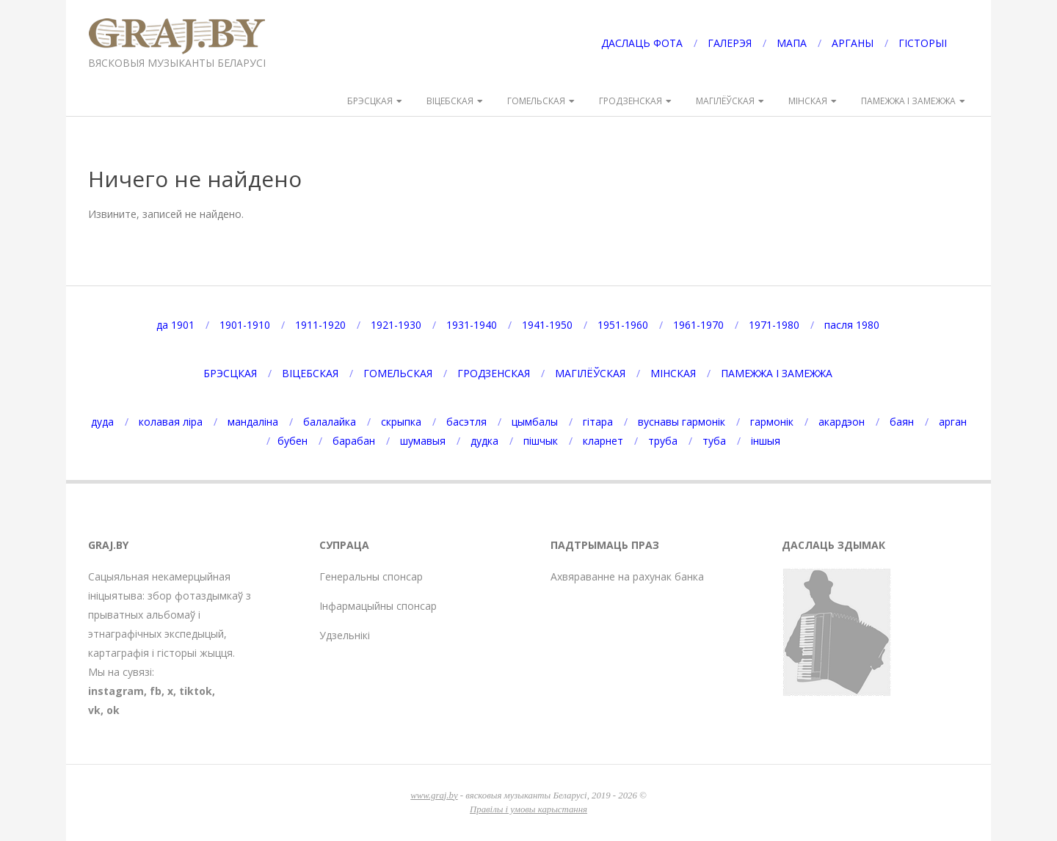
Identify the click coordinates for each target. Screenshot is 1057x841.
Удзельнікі (344, 635)
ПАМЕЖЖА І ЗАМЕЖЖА (908, 101)
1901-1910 (244, 325)
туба (714, 441)
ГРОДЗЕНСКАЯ (630, 101)
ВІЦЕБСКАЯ (449, 101)
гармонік (771, 422)
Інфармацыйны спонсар (378, 606)
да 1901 (175, 325)
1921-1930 (396, 325)
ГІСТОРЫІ (922, 43)
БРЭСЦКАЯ (370, 101)
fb (155, 691)
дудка (484, 441)
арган (953, 422)
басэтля (466, 422)
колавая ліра (171, 422)
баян (902, 422)
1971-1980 (774, 325)
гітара (598, 422)
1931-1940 (471, 325)
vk (94, 710)
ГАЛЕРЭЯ (730, 43)
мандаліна (253, 422)
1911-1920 (320, 325)
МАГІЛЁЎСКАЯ (725, 101)
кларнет (603, 441)
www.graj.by (433, 795)
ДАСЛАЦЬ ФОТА (642, 43)
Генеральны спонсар (371, 576)
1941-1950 (547, 325)
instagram (116, 691)
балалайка (329, 422)
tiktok (195, 691)
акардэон (841, 422)
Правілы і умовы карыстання (528, 809)
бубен (292, 441)
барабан (354, 441)
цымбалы (535, 422)
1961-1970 (698, 325)
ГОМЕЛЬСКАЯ (536, 101)
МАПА (792, 43)
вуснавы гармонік (681, 422)
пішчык (540, 441)
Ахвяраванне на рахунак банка (627, 576)
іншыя (765, 441)
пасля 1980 (851, 325)
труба (663, 441)
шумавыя (423, 441)
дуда (102, 422)
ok (113, 710)
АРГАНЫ (852, 43)
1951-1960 (622, 325)
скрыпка (401, 422)
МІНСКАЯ (807, 101)
